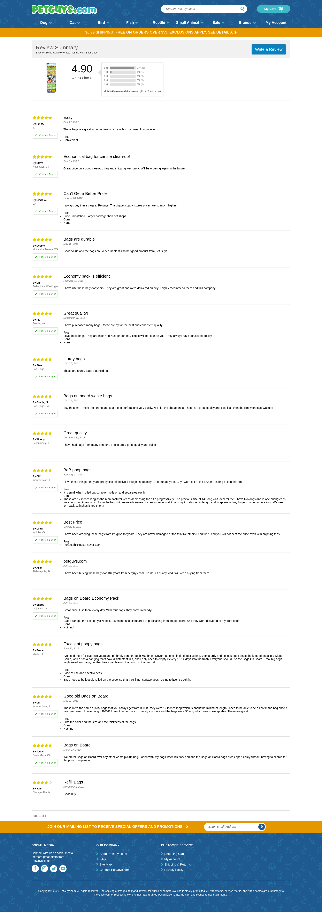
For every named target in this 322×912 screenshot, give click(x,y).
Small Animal (189, 23)
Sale (218, 23)
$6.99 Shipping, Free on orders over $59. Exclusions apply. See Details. (161, 32)
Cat (75, 23)
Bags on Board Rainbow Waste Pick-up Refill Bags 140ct (67, 52)
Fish (132, 23)
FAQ (103, 859)
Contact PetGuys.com (115, 869)
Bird (103, 23)
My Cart (273, 9)
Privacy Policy (173, 869)
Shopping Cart (174, 853)
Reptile (161, 23)
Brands (247, 23)
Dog (46, 23)
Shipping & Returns (177, 864)
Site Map (106, 864)
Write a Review (269, 49)
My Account (276, 23)
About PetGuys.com (113, 853)
